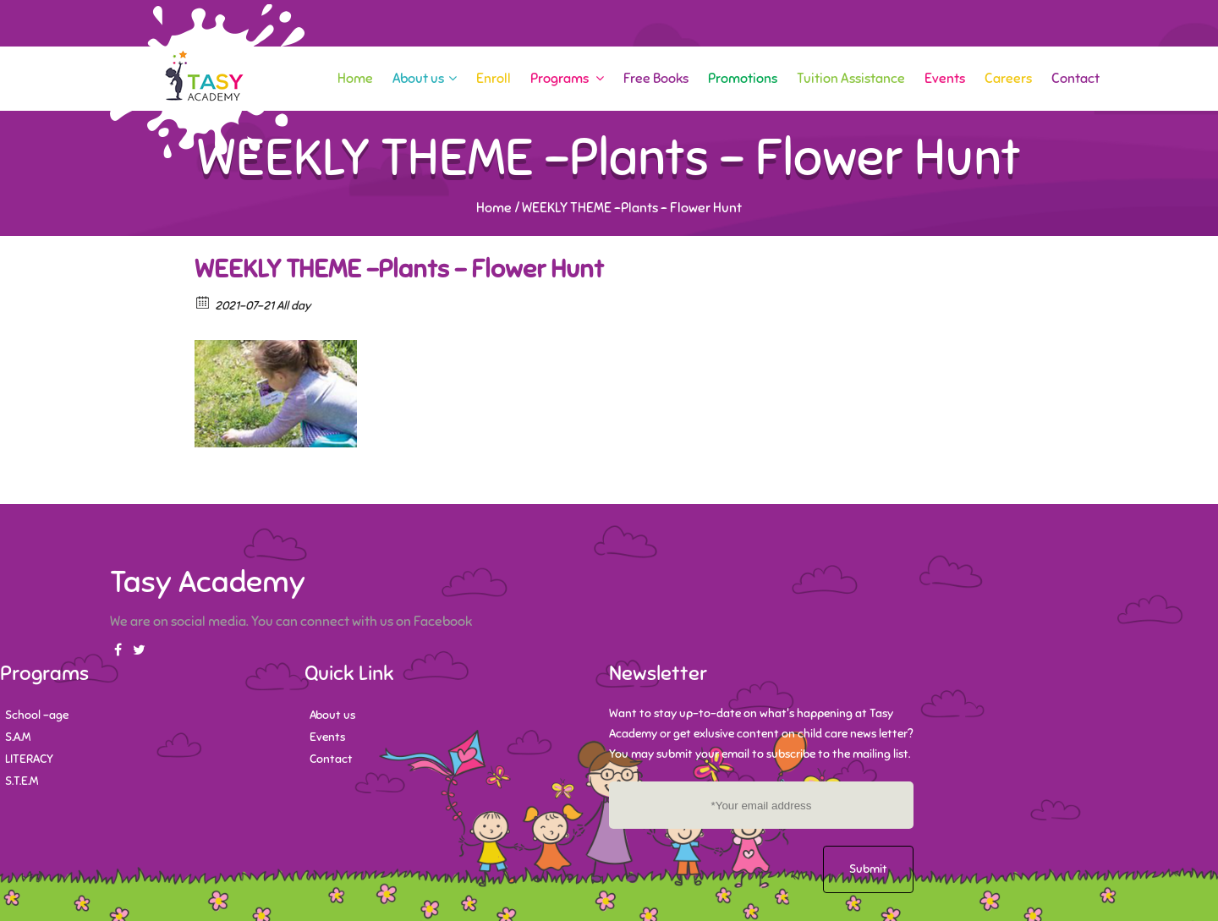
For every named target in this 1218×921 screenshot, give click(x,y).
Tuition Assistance (851, 78)
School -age (37, 715)
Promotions (742, 78)
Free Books (656, 78)
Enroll (493, 78)
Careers (1008, 78)
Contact (1075, 78)
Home (355, 78)
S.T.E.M (21, 781)
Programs (567, 78)
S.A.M (17, 737)
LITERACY (29, 759)
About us (424, 78)
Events (944, 78)
